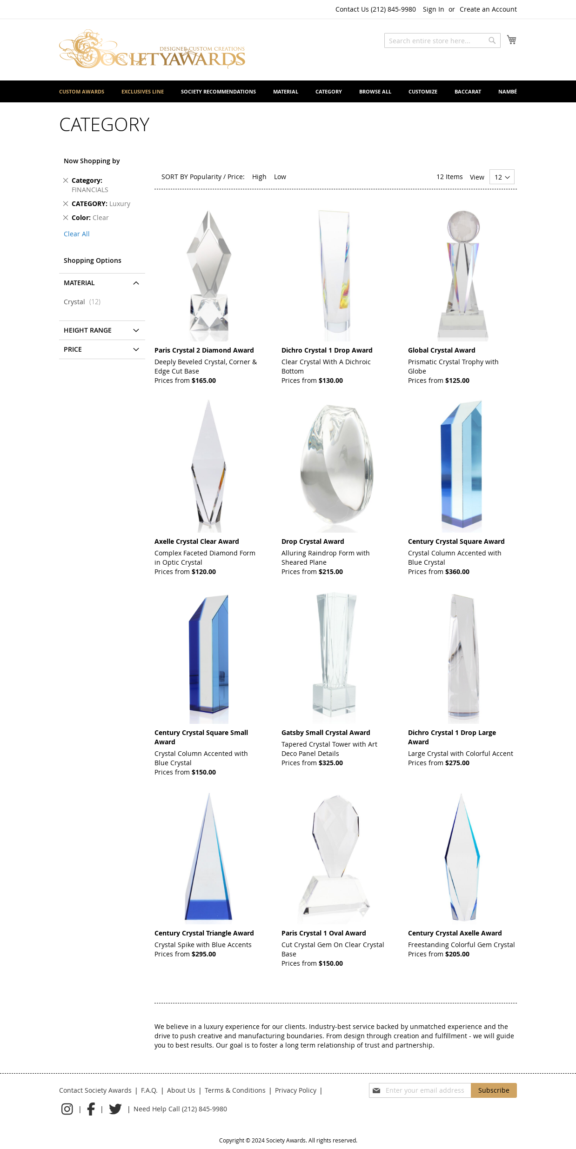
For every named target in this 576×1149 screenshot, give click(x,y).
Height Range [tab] (88, 330)
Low (280, 176)
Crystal (85, 301)
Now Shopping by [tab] (92, 160)
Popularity (205, 176)
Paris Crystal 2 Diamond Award (204, 350)
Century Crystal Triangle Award (204, 933)
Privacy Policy (295, 1090)
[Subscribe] (494, 1090)
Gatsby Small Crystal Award (325, 732)
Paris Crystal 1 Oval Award (323, 933)
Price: (236, 176)
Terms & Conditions (235, 1090)
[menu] (288, 91)
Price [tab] (73, 349)
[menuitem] (82, 91)
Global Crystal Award (442, 350)
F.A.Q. (149, 1090)
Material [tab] (79, 282)
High (259, 176)
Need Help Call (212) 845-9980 (180, 1108)
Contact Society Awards (95, 1090)
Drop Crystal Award (312, 541)
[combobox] (442, 40)
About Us (181, 1090)
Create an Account (488, 9)
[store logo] (152, 49)
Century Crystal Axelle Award (455, 933)
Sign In (433, 9)
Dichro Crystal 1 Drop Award (327, 350)
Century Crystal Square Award (456, 541)
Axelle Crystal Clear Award (196, 541)
